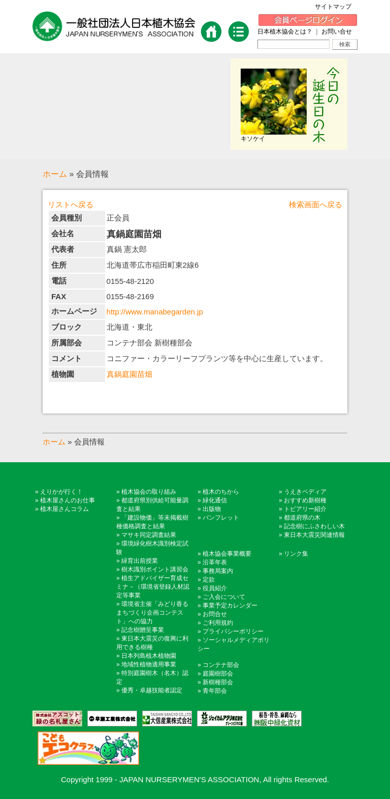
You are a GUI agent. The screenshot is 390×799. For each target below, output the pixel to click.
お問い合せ (336, 31)
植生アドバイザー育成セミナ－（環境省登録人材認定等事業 (152, 586)
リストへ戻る (70, 204)
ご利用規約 (218, 622)
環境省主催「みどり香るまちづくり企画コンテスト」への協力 (152, 612)
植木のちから (221, 491)
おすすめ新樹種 (305, 500)
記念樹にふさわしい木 (314, 526)
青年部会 (215, 690)
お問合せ (215, 614)
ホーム (55, 174)
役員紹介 (215, 588)
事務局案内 (218, 570)
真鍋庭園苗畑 (129, 374)
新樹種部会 (218, 682)
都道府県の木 (302, 517)
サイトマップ (336, 6)
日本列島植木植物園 (148, 655)
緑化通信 (215, 500)
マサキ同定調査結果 (148, 534)
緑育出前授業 (139, 560)
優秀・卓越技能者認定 (151, 690)
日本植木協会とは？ (284, 31)
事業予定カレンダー (230, 605)
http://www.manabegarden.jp (155, 311)
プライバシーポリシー (233, 631)
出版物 (212, 509)
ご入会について (224, 596)
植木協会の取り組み (148, 491)
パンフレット (221, 517)
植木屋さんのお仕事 (67, 500)
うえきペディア (305, 491)
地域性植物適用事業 (148, 664)
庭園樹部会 (218, 673)
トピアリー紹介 (305, 509)
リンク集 (296, 553)
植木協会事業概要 (227, 553)
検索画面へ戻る (315, 204)
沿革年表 (215, 562)
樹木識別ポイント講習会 (154, 569)
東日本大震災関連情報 (314, 534)
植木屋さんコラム (64, 509)
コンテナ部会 (221, 664)
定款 (209, 579)
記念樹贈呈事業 (142, 629)
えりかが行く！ (61, 491)
